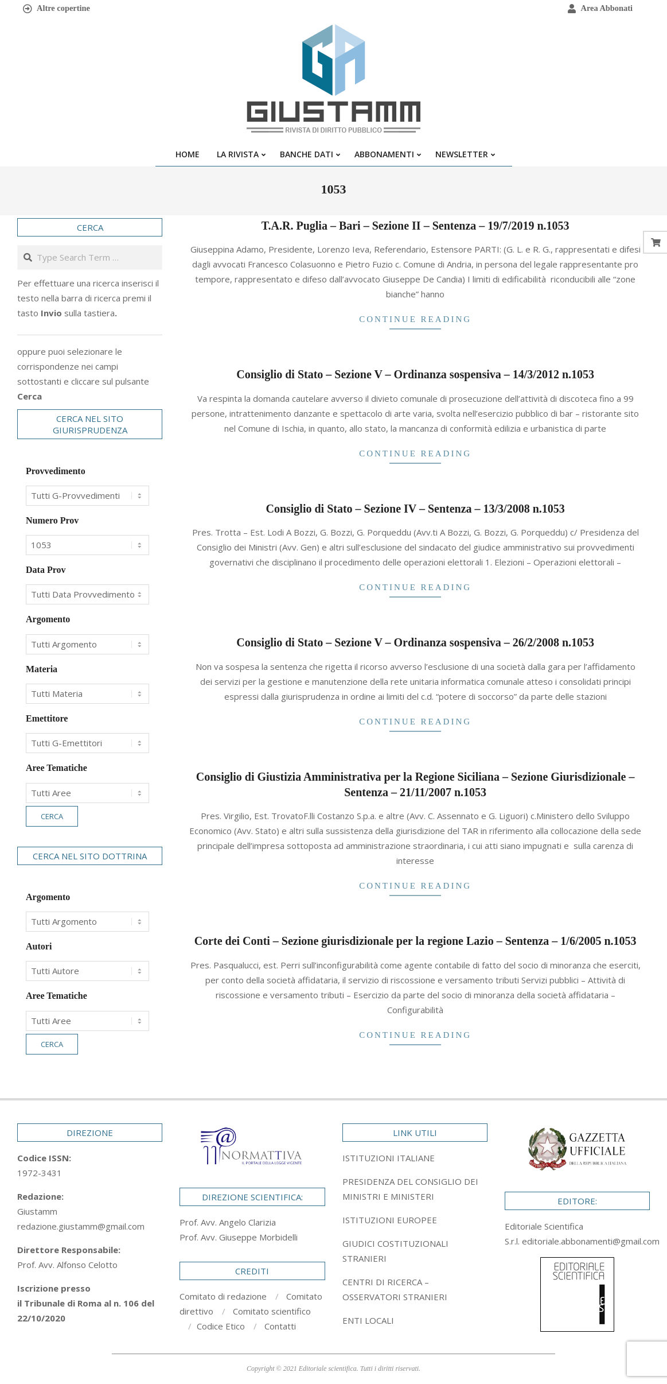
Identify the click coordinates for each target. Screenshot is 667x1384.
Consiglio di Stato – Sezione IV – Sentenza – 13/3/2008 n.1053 (415, 508)
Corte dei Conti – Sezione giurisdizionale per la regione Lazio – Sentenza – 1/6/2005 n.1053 (415, 941)
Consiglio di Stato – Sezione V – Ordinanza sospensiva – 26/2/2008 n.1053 (415, 642)
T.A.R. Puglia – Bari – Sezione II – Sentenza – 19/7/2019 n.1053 (416, 225)
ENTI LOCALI (368, 1320)
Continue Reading (415, 319)
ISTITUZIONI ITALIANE (388, 1158)
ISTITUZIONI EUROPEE (389, 1220)
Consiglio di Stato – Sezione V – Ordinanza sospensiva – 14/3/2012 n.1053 (415, 374)
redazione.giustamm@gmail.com (81, 1226)
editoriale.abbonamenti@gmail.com (591, 1241)
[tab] (414, 1189)
